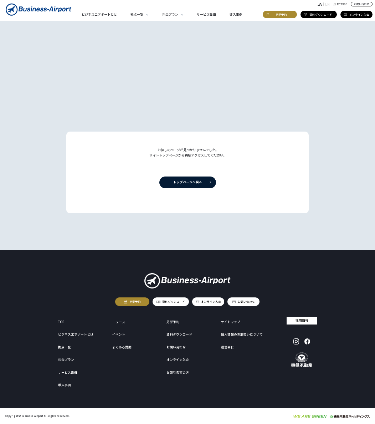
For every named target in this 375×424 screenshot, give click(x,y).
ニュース (118, 322)
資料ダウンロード (173, 301)
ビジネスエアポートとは (99, 14)
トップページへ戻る (187, 182)
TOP (61, 322)
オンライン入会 (211, 301)
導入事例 (236, 14)
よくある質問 (122, 347)
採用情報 (302, 320)
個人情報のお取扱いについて (242, 334)
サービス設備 (206, 14)
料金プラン (170, 14)
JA (320, 4)
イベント (118, 334)
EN (327, 4)
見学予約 (135, 301)
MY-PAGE (340, 4)
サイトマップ (230, 322)
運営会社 (227, 347)
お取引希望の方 (177, 372)
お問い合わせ (361, 4)
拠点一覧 (136, 14)
